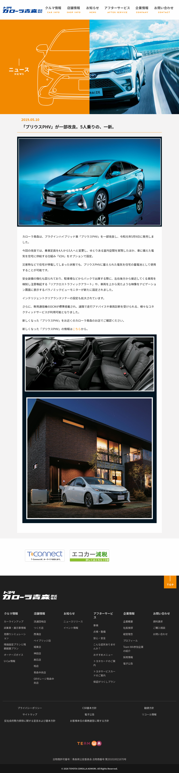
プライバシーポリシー (30, 708)
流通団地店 (40, 621)
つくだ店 (39, 627)
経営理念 (128, 634)
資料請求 (158, 621)
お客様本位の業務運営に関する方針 (89, 720)
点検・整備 (99, 631)
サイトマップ (30, 714)
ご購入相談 (159, 627)
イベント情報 (70, 627)
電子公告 (128, 663)
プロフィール (130, 640)
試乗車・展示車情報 (15, 627)
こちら (77, 329)
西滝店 (37, 634)
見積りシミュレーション (15, 636)
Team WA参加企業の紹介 (133, 648)
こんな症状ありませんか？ (104, 646)
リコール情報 (149, 714)
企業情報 (129, 613)
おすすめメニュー (103, 654)
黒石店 (37, 659)
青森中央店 (40, 672)
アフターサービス (103, 615)
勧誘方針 (149, 708)
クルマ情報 (11, 613)
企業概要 (128, 621)
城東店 (37, 647)
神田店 (37, 653)
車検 (95, 625)
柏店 (36, 666)
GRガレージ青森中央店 (44, 680)
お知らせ (69, 613)
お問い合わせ (161, 613)
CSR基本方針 (89, 708)
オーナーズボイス (13, 654)
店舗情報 (39, 613)
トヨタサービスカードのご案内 (104, 673)
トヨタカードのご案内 (104, 663)
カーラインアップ (13, 621)
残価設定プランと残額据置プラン (15, 646)
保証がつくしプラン (104, 681)
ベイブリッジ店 (42, 640)
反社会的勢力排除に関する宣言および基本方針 (30, 720)
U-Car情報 (9, 661)
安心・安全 (99, 638)
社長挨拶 (128, 627)
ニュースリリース (73, 621)
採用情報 (128, 657)
